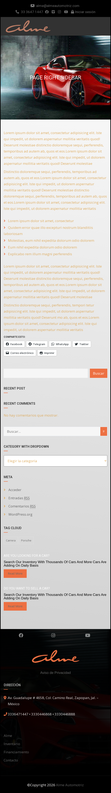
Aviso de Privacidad (55, 673)
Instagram (53, 635)
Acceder (14, 489)
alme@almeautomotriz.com (57, 6)
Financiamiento (16, 752)
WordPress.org (20, 514)
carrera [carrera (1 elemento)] (11, 540)
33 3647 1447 (29, 12)
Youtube (87, 635)
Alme (8, 735)
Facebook (21, 635)
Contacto (11, 760)
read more (15, 573)
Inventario (12, 743)
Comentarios (22, 506)
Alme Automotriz (70, 785)
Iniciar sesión (83, 12)
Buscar (98, 373)
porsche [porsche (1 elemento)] (26, 540)
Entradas (19, 498)
